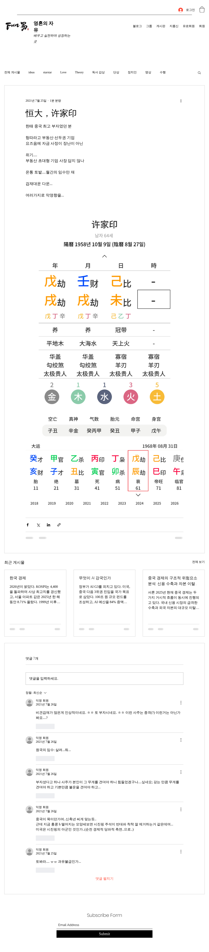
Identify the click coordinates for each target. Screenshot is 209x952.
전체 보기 (198, 561)
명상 (148, 72)
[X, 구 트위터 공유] (38, 525)
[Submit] (104, 934)
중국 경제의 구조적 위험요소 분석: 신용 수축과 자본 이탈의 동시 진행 (173, 581)
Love (63, 72)
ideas (32, 72)
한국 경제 (18, 578)
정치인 (132, 72)
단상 (116, 72)
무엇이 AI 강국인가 (95, 578)
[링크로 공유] (59, 525)
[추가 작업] (180, 100)
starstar (47, 72)
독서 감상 (98, 72)
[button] (202, 9)
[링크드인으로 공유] (48, 525)
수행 (163, 72)
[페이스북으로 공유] (28, 525)
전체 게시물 (12, 72)
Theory (79, 72)
